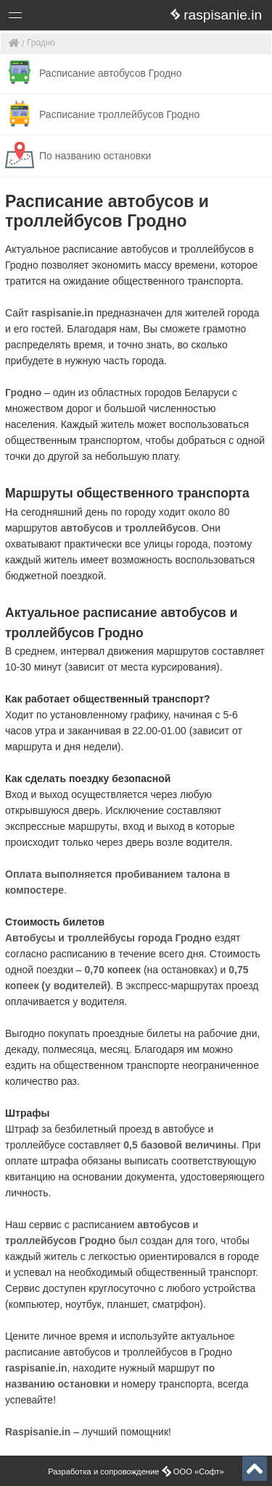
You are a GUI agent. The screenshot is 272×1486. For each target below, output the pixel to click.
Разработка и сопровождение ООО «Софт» (136, 1471)
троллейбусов (159, 528)
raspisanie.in (62, 313)
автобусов (86, 528)
